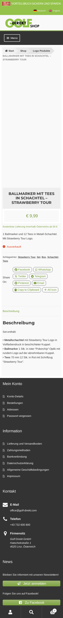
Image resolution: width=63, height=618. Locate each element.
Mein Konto (10, 612)
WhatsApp (43, 269)
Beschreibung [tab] (11, 311)
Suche (31, 612)
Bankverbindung (17, 456)
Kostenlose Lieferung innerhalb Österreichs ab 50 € (30, 226)
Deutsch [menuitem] (41, 10)
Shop (23, 50)
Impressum (13, 476)
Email (39, 283)
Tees (5, 261)
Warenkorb (49, 610)
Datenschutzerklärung (20, 463)
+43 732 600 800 (20, 524)
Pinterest (22, 283)
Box (44, 257)
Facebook (22, 269)
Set (38, 257)
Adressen (12, 409)
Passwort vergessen (19, 415)
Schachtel (52, 257)
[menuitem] (39, 11)
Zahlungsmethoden (18, 450)
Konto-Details (15, 396)
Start (11, 50)
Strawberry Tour (26, 257)
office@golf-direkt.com (23, 510)
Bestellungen (15, 403)
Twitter (20, 276)
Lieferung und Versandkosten (24, 443)
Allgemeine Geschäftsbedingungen (28, 469)
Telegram (38, 276)
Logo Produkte (41, 50)
